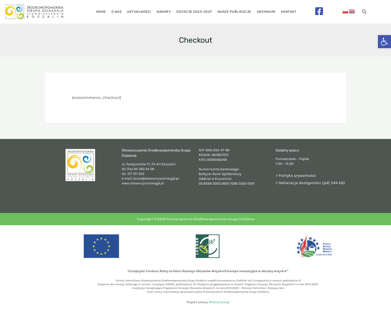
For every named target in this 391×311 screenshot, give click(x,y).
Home (103, 12)
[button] (384, 41)
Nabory (164, 12)
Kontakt (287, 12)
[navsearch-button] (364, 12)
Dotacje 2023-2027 (194, 12)
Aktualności (140, 12)
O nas (118, 12)
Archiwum (264, 12)
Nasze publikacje (233, 12)
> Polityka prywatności (296, 175)
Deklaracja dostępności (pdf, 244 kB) (312, 182)
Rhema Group (219, 302)
